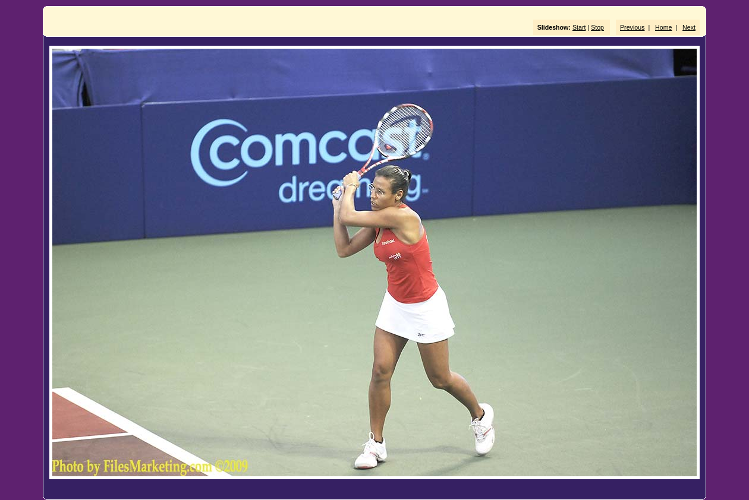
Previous (632, 27)
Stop (597, 27)
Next (689, 27)
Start (579, 27)
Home (663, 27)
